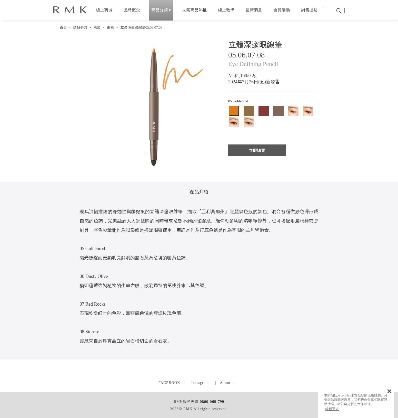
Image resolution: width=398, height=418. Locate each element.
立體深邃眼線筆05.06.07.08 (141, 27)
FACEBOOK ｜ (172, 382)
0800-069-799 (212, 401)
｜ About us (224, 382)
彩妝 (97, 27)
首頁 (63, 27)
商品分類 (80, 27)
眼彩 (110, 27)
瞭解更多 (332, 409)
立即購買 (257, 150)
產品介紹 (199, 191)
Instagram (200, 382)
